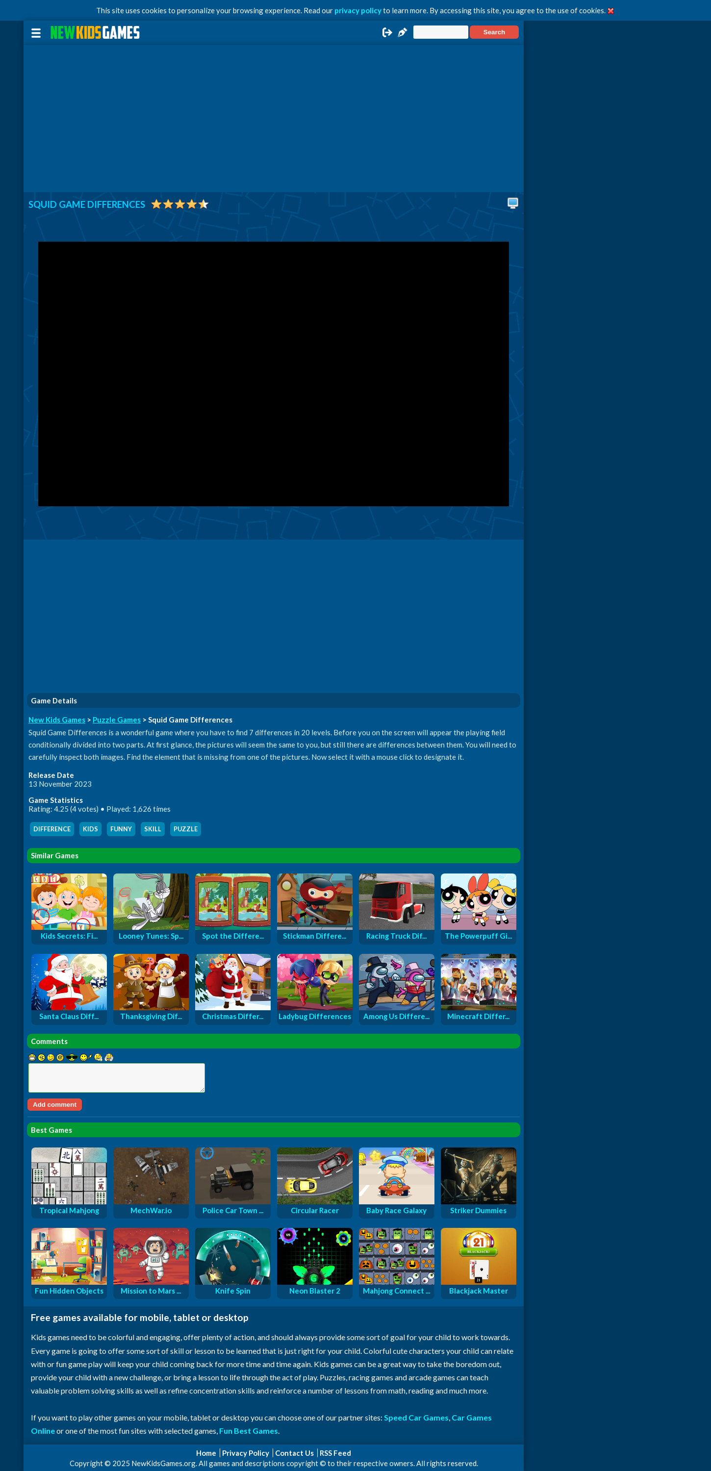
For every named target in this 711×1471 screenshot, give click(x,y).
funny (121, 829)
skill (152, 829)
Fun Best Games (248, 1430)
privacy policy (357, 10)
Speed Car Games (416, 1417)
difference (52, 829)
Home (206, 1452)
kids (90, 829)
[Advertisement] (273, 118)
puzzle (186, 829)
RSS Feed (335, 1452)
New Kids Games (56, 719)
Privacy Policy (245, 1452)
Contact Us (294, 1452)
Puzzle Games (117, 719)
